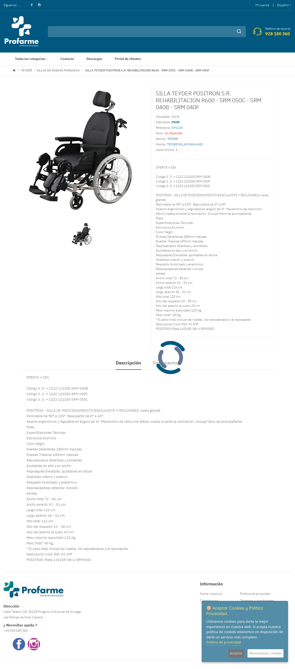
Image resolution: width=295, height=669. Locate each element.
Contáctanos (209, 601)
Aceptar (236, 653)
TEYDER (26, 70)
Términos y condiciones (257, 601)
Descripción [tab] (128, 363)
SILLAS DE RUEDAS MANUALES (58, 70)
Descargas (94, 59)
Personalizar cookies (265, 653)
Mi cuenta (262, 5)
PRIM (175, 122)
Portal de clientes (128, 59)
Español (284, 5)
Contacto (67, 59)
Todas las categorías (30, 59)
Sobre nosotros (211, 594)
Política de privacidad (255, 594)
